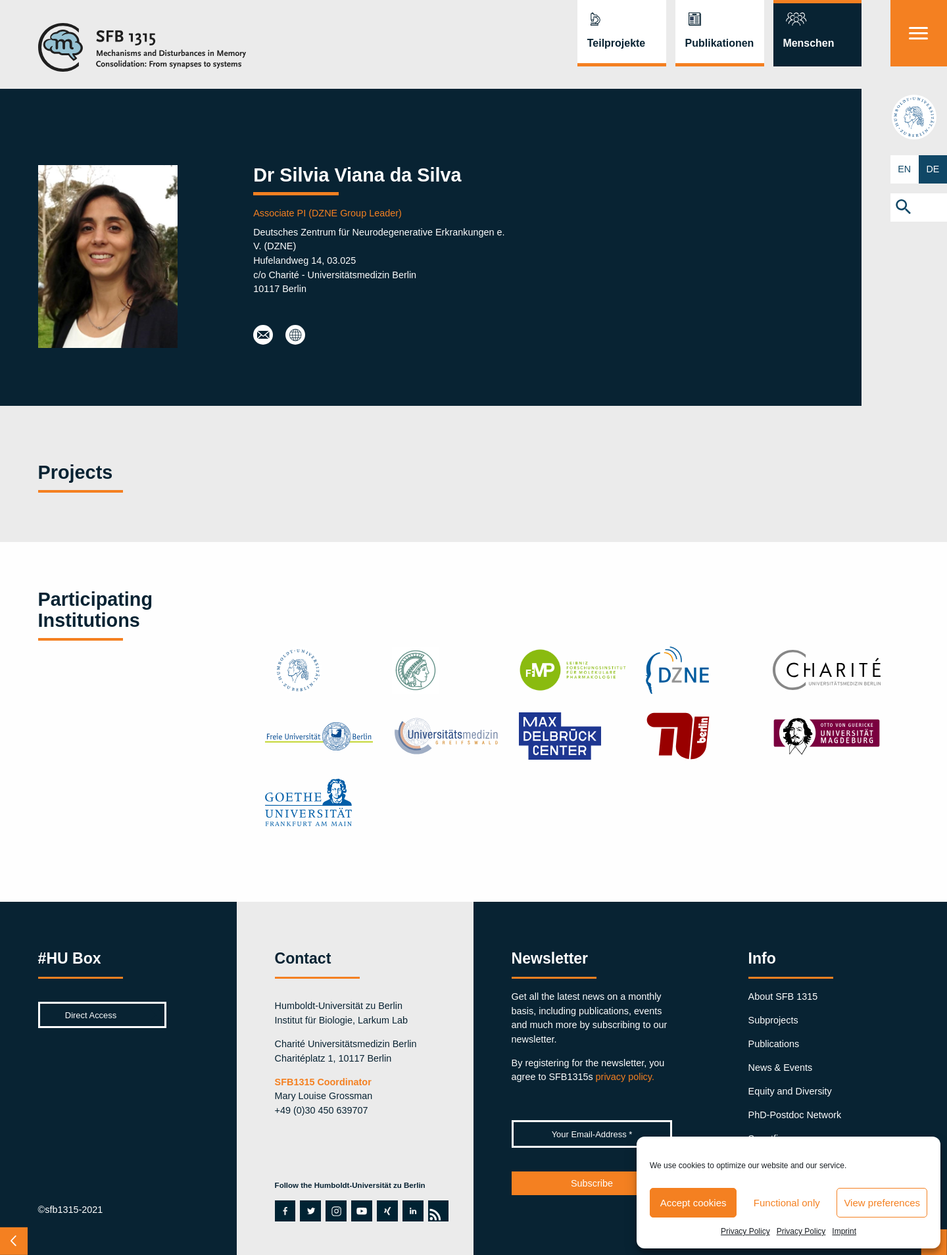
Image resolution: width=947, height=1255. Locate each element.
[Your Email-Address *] (592, 1134)
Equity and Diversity (790, 1091)
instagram (336, 1210)
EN (904, 169)
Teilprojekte (616, 43)
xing (386, 1210)
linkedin (412, 1210)
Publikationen (719, 43)
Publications (774, 1044)
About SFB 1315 (783, 996)
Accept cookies (693, 1202)
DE (932, 169)
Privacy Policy (745, 1231)
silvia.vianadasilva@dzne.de (263, 335)
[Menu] (918, 33)
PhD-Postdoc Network (795, 1115)
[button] (918, 207)
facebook (282, 1210)
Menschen (808, 43)
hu (918, 117)
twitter (310, 1210)
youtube (358, 1210)
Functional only (787, 1202)
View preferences (882, 1202)
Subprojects (773, 1020)
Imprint (844, 1231)
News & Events (780, 1067)
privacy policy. (625, 1076)
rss (434, 1210)
